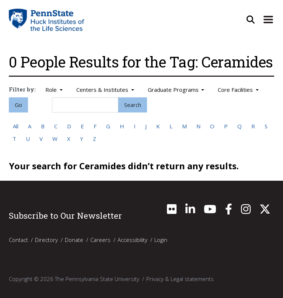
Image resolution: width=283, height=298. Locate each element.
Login (160, 239)
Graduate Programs (174, 89)
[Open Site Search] (250, 19)
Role (51, 89)
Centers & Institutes (103, 89)
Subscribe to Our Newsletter (65, 215)
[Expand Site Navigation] (268, 19)
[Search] (85, 104)
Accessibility (132, 239)
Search (132, 104)
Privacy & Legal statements (180, 279)
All (15, 126)
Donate (74, 239)
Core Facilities (236, 89)
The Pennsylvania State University (97, 279)
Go (18, 104)
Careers (100, 239)
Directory (46, 239)
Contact (18, 239)
